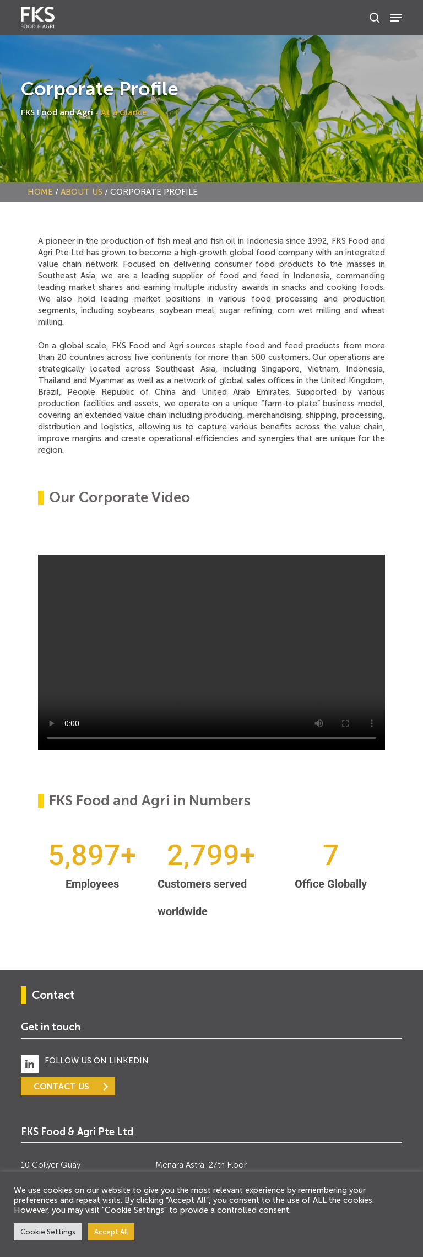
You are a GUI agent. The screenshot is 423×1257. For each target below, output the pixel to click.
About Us (81, 192)
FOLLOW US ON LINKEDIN (97, 1061)
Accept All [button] (111, 1232)
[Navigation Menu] (396, 17)
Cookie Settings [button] (47, 1232)
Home (40, 192)
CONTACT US (61, 1087)
